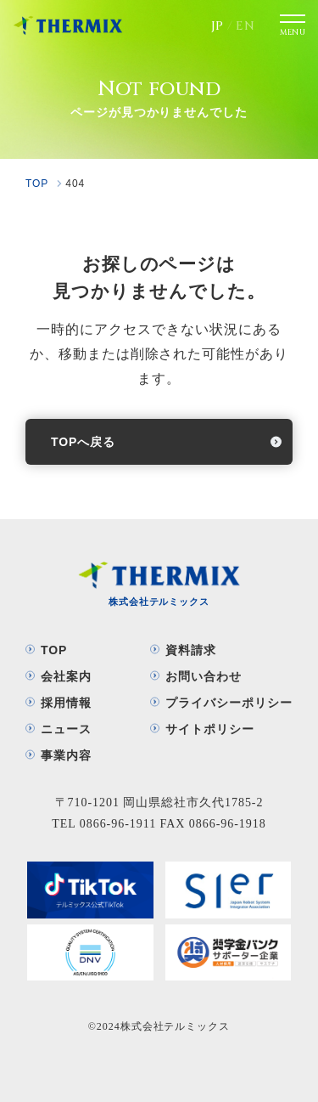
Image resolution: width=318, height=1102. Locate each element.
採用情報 (66, 702)
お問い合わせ (203, 676)
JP (217, 26)
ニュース (66, 729)
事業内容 (66, 755)
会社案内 (66, 676)
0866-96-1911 (118, 823)
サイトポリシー (209, 729)
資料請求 (190, 650)
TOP (54, 650)
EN (245, 26)
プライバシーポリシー (229, 702)
